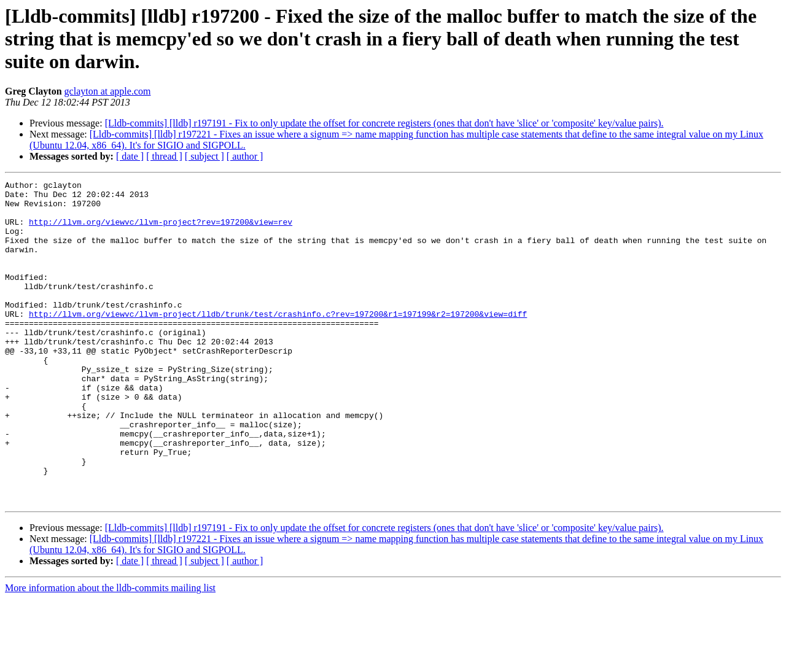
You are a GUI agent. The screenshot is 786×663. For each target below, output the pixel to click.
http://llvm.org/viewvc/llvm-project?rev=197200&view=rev (160, 230)
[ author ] (245, 156)
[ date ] (130, 156)
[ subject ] (204, 156)
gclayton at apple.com (107, 91)
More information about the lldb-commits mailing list (110, 652)
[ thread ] (164, 156)
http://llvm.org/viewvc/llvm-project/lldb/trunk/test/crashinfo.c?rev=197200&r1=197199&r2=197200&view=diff (278, 341)
